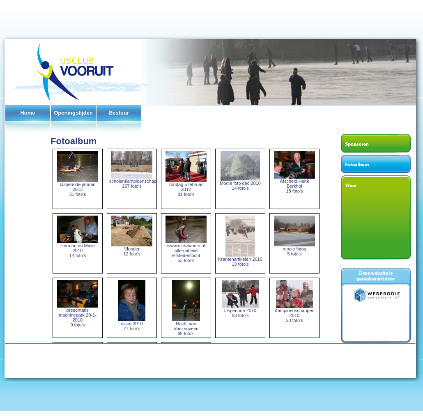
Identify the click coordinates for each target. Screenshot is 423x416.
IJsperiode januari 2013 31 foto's (77, 187)
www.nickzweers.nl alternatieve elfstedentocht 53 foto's (186, 251)
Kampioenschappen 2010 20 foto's (294, 313)
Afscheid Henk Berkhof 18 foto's (294, 184)
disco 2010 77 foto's (132, 324)
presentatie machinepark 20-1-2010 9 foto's (77, 315)
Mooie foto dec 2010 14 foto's (240, 184)
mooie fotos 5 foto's (294, 249)
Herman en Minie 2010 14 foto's (77, 248)
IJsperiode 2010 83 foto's (240, 311)
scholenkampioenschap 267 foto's (132, 181)
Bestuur (119, 113)
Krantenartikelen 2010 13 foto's (240, 260)
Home (27, 113)
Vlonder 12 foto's (131, 249)
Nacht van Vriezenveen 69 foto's (186, 326)
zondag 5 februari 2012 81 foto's (186, 187)
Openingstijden (73, 113)
